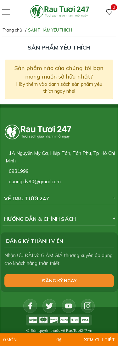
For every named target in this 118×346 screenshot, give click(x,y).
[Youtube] (69, 306)
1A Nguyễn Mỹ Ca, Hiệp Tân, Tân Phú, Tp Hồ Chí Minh (60, 157)
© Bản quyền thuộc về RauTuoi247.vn (59, 330)
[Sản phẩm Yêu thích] (109, 12)
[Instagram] (88, 306)
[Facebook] (30, 306)
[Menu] (14, 12)
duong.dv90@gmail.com (35, 182)
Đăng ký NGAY (59, 281)
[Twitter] (49, 306)
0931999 (19, 171)
